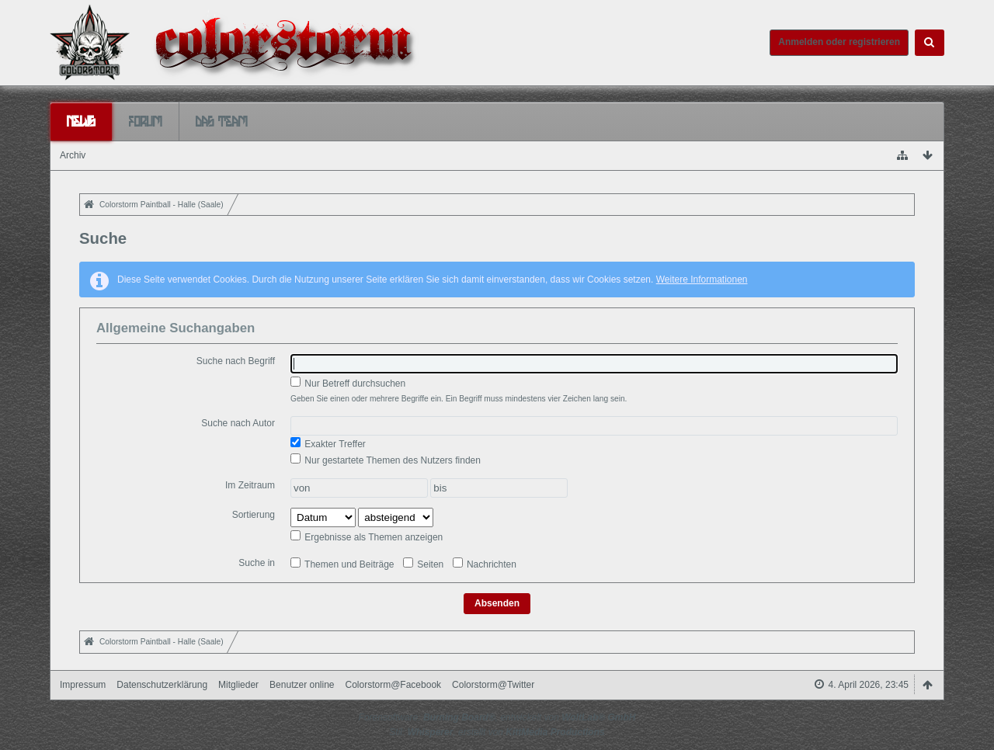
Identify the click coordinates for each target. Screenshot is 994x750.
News (81, 121)
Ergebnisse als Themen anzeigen (366, 536)
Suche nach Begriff (235, 361)
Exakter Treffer (328, 443)
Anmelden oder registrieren (839, 41)
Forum (145, 121)
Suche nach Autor (238, 423)
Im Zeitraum (250, 485)
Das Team (222, 121)
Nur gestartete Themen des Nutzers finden (385, 459)
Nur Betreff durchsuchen (347, 383)
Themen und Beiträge (342, 563)
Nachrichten (484, 563)
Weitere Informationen (702, 279)
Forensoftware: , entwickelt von (497, 717)
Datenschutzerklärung (161, 684)
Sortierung (253, 514)
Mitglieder (238, 684)
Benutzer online (301, 684)
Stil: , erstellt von (496, 732)
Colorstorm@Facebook (394, 684)
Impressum (83, 684)
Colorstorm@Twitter (493, 684)
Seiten (423, 563)
